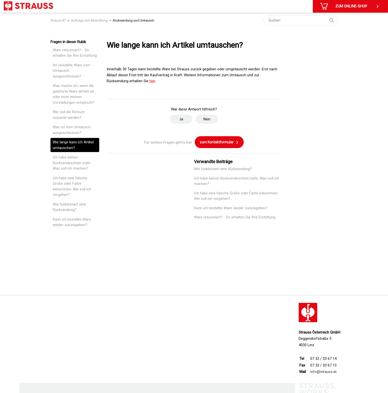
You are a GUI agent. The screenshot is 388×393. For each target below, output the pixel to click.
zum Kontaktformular (219, 142)
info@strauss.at (323, 371)
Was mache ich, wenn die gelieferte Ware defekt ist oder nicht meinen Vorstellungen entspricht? (74, 94)
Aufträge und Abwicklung (89, 20)
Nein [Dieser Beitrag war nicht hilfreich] (206, 119)
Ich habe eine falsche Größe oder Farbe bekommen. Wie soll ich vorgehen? (72, 186)
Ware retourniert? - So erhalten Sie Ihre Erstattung (75, 53)
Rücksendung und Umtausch (133, 20)
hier (152, 81)
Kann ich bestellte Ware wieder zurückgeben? (72, 222)
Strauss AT (58, 20)
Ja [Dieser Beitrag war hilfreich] (181, 119)
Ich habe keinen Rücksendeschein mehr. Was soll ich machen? (72, 163)
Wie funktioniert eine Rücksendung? (69, 207)
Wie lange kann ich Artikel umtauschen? (73, 145)
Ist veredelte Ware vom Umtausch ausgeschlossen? (71, 71)
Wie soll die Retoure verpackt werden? (69, 115)
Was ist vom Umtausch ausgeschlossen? (72, 130)
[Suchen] (300, 20)
